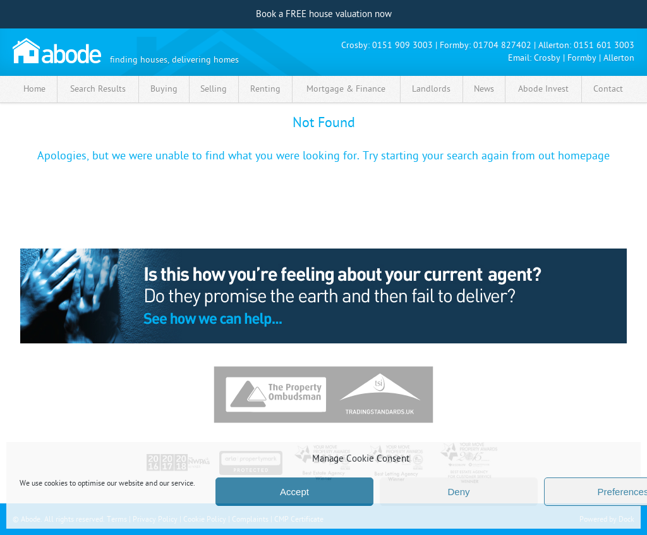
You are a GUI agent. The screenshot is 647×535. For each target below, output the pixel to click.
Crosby (547, 57)
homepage (584, 156)
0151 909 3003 (402, 45)
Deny (458, 491)
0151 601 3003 (604, 45)
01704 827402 (502, 45)
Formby (581, 57)
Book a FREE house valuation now (324, 14)
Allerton (618, 57)
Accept (294, 491)
